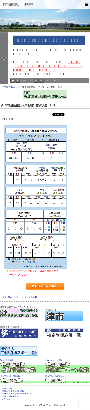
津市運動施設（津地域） (19, 4)
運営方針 (32, 297)
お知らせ (15, 86)
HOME (5, 86)
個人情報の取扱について (14, 297)
